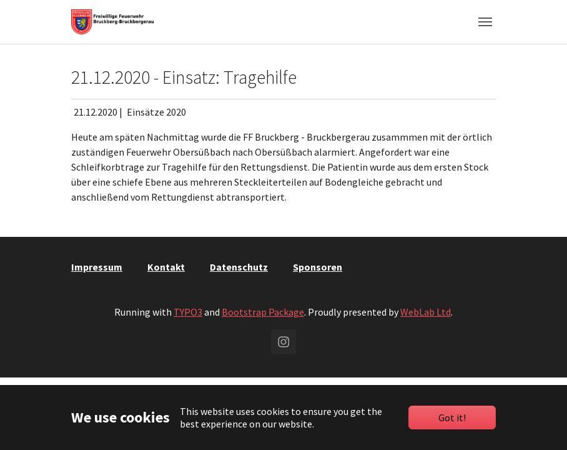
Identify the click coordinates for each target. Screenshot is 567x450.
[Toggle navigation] (485, 21)
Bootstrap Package (263, 312)
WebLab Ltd (425, 312)
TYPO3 (188, 312)
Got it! (452, 417)
